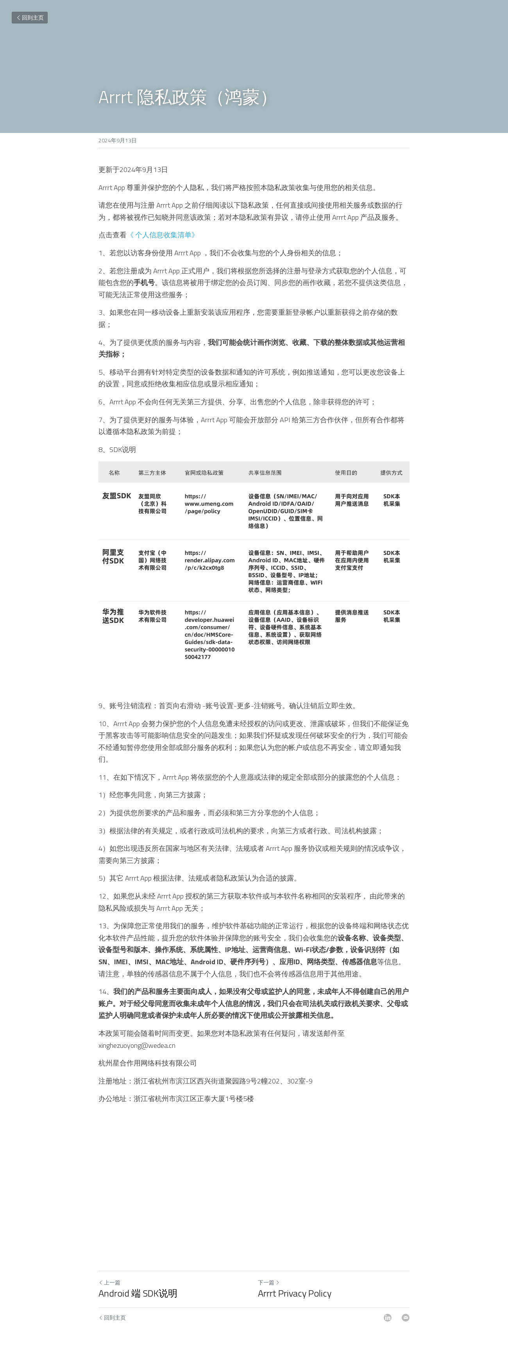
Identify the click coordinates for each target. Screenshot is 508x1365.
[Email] (406, 1318)
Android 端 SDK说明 (137, 1293)
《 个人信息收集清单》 (163, 235)
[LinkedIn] (388, 1318)
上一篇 (109, 1282)
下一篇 (269, 1282)
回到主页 (30, 17)
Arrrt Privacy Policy (294, 1293)
